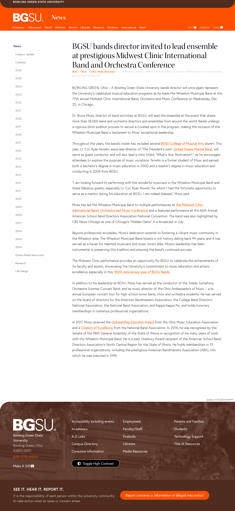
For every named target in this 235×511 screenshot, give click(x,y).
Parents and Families (189, 421)
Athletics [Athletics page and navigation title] (60, 27)
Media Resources (135, 451)
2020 (18, 118)
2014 (18, 166)
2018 (18, 134)
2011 (18, 191)
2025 (18, 78)
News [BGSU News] (142, 27)
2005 (18, 239)
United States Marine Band (192, 149)
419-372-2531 (25, 456)
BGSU (75, 71)
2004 (18, 247)
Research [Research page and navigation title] (98, 27)
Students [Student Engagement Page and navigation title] (112, 27)
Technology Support (188, 436)
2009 (18, 207)
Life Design (21, 271)
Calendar (20, 62)
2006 (18, 231)
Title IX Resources (187, 443)
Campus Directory (85, 443)
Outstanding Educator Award (133, 322)
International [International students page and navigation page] (128, 27)
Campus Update (24, 54)
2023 (18, 94)
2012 (18, 183)
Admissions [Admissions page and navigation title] (34, 27)
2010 (18, 199)
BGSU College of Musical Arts (182, 143)
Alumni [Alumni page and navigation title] (73, 27)
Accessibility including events (93, 421)
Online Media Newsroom (102, 71)
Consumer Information (88, 451)
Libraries (85, 27)
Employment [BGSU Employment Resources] (132, 421)
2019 (18, 126)
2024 (18, 86)
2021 (18, 110)
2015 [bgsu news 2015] (18, 158)
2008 (18, 215)
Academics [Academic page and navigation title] (18, 27)
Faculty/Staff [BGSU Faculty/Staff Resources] (132, 429)
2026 (18, 70)
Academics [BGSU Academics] (79, 429)
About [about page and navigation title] (48, 27)
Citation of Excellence (97, 327)
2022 (18, 102)
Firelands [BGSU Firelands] (129, 436)
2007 (18, 223)
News (84, 71)
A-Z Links (78, 436)
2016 (18, 150)
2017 (18, 142)
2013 (18, 175)
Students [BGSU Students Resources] (180, 429)
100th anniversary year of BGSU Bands (142, 272)
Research (20, 263)
